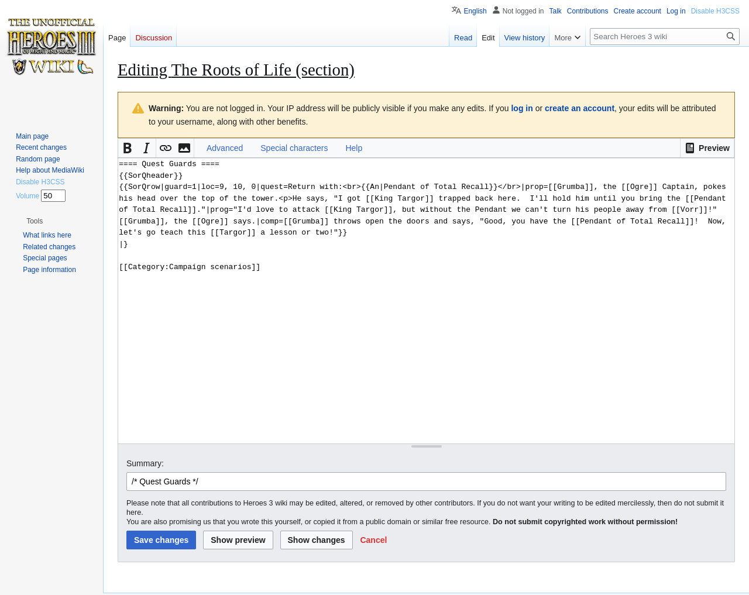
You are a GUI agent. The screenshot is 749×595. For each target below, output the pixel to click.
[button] (707, 148)
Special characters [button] (294, 148)
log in (521, 108)
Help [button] (353, 148)
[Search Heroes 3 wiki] (665, 36)
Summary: (145, 463)
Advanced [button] (225, 148)
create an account (579, 108)
